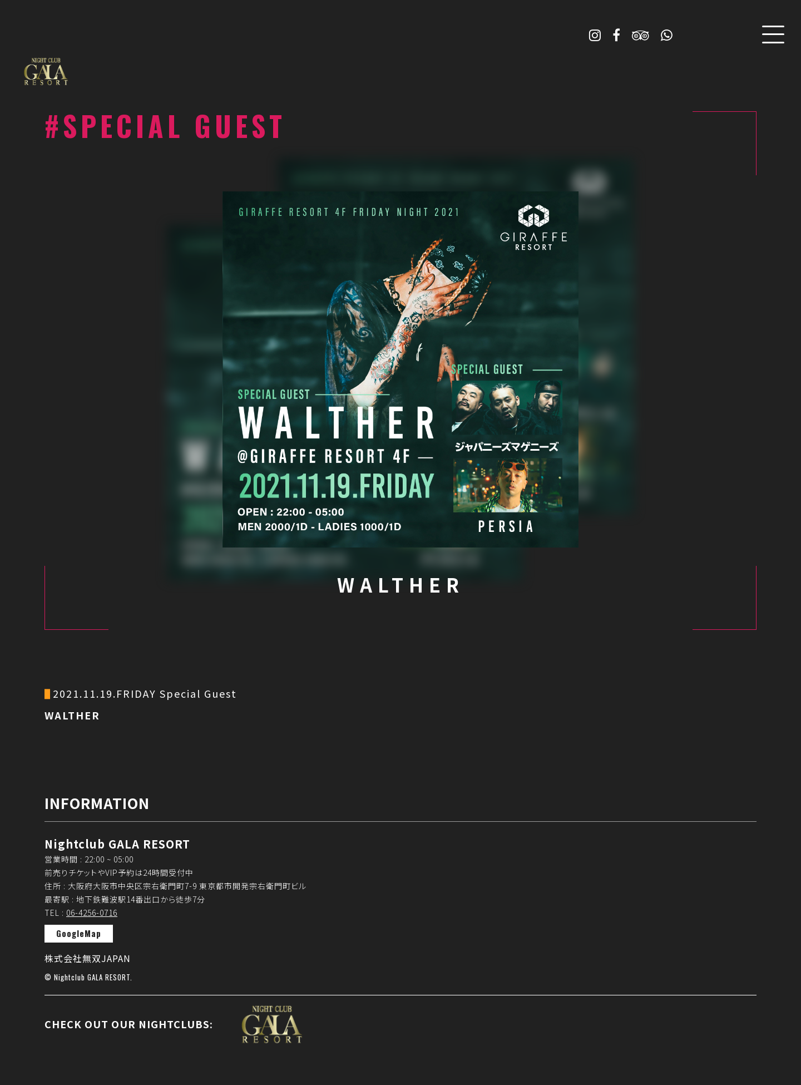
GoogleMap (78, 933)
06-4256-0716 (91, 912)
